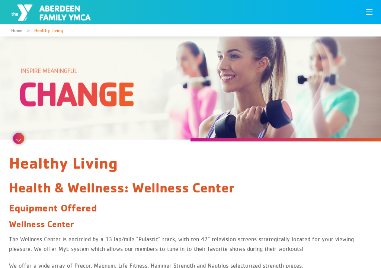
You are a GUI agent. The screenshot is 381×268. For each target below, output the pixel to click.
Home (16, 30)
